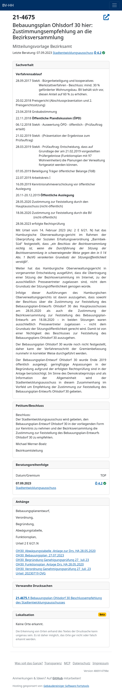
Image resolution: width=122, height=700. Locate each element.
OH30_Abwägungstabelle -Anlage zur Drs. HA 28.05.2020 (56, 551)
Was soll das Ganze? (29, 663)
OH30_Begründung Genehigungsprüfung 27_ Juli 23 (52, 560)
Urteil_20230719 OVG (31, 573)
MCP (67, 663)
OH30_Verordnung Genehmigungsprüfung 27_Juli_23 (53, 569)
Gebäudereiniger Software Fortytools (66, 686)
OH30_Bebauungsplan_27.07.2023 (40, 555)
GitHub (57, 678)
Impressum (101, 663)
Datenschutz (81, 663)
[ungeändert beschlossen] (103, 53)
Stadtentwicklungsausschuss (73, 53)
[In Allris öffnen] (106, 17)
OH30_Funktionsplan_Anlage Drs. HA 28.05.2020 (50, 564)
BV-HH (8, 5)
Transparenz (53, 663)
